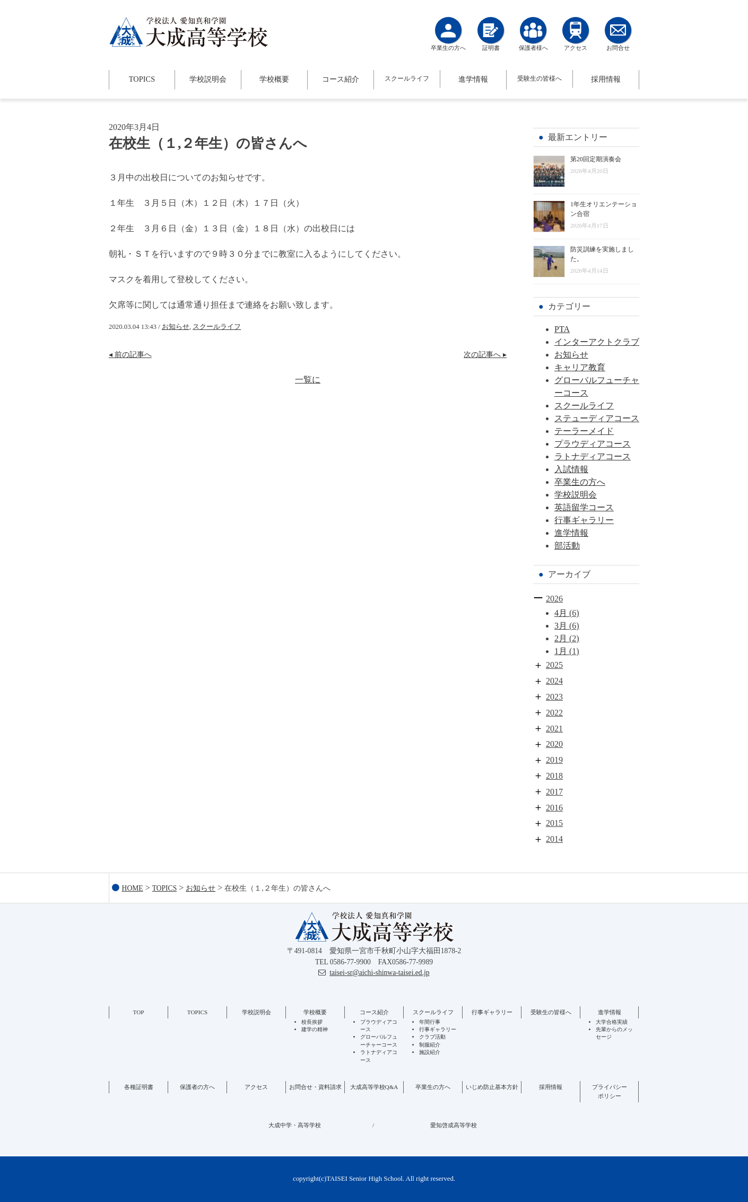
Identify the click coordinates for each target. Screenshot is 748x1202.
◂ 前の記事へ (130, 354)
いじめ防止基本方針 (492, 1087)
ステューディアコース (596, 418)
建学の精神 (314, 1029)
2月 (560, 638)
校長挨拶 (312, 1022)
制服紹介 (429, 1045)
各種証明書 (138, 1087)
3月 (560, 625)
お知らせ (175, 326)
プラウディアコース (592, 443)
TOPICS (142, 79)
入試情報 (571, 469)
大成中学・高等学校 (294, 1125)
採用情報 (606, 79)
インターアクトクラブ (596, 341)
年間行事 (429, 1022)
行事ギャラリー (584, 520)
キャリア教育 (579, 367)
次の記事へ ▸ (485, 354)
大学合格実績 (612, 1022)
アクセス (256, 1087)
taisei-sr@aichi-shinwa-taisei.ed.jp (379, 973)
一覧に (307, 379)
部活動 (567, 545)
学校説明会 (208, 79)
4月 (560, 612)
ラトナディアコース (592, 456)
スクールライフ (407, 78)
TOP (138, 1012)
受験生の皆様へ (539, 78)
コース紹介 (340, 79)
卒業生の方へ (579, 481)
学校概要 (274, 79)
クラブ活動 (432, 1037)
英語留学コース (584, 507)
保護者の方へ (197, 1087)
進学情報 (473, 79)
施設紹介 (429, 1052)
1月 (560, 651)
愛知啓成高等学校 (453, 1125)
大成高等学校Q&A (374, 1087)
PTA (562, 329)
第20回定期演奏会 (595, 159)
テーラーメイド (584, 430)
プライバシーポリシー (609, 1091)
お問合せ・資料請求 (315, 1087)
